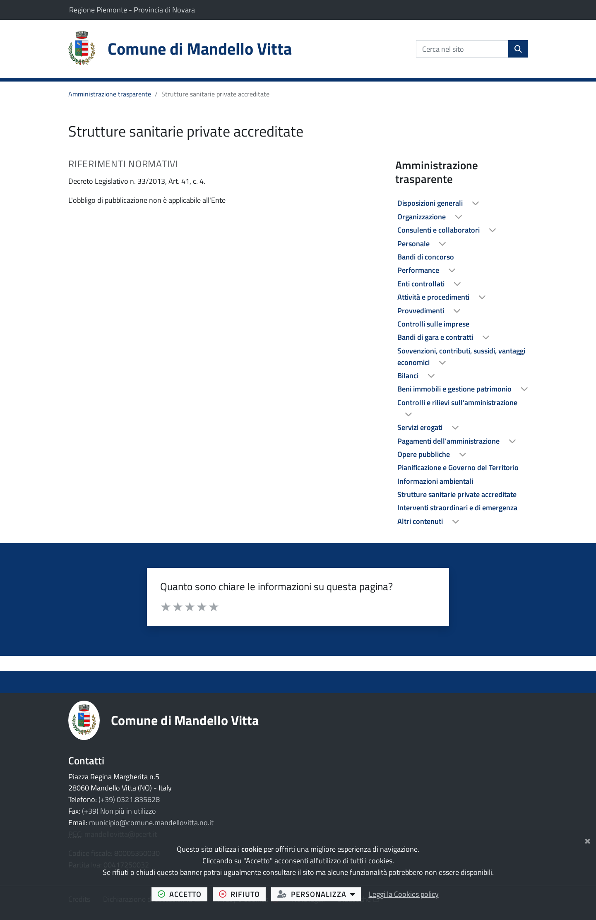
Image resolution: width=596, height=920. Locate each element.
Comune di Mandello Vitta (185, 720)
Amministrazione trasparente (109, 94)
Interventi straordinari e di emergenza (457, 507)
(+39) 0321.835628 (129, 799)
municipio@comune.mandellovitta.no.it (151, 822)
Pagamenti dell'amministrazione (449, 441)
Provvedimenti (421, 310)
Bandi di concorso (425, 256)
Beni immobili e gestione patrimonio (455, 388)
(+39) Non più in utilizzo (119, 811)
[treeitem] (461, 203)
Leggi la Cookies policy (404, 894)
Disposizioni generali (430, 203)
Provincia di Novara (164, 9)
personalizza (319, 894)
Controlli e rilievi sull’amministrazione (457, 402)
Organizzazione (422, 216)
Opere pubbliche (424, 454)
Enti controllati (421, 283)
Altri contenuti (421, 521)
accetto (183, 894)
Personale (414, 243)
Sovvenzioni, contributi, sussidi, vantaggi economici (461, 356)
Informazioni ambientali (435, 481)
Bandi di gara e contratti (436, 337)
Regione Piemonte (99, 9)
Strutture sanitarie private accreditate (457, 494)
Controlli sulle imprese (433, 323)
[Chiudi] (587, 839)
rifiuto (242, 894)
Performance (419, 270)
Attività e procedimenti (434, 297)
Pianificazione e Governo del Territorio (458, 467)
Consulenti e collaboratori (439, 229)
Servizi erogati (420, 427)
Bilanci (408, 375)
